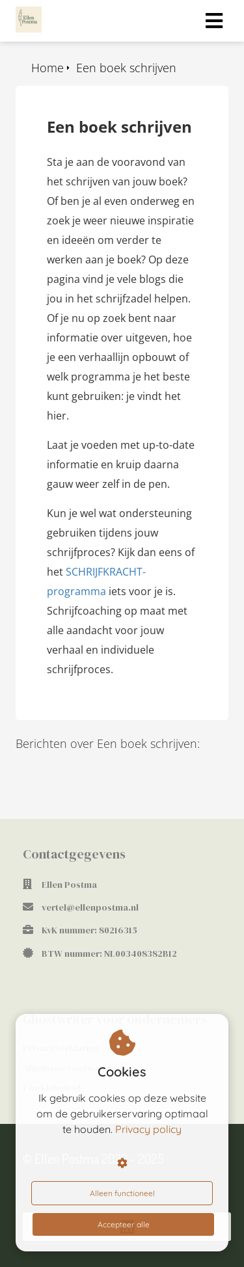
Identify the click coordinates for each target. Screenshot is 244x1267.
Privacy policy (148, 1129)
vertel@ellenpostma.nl (90, 907)
